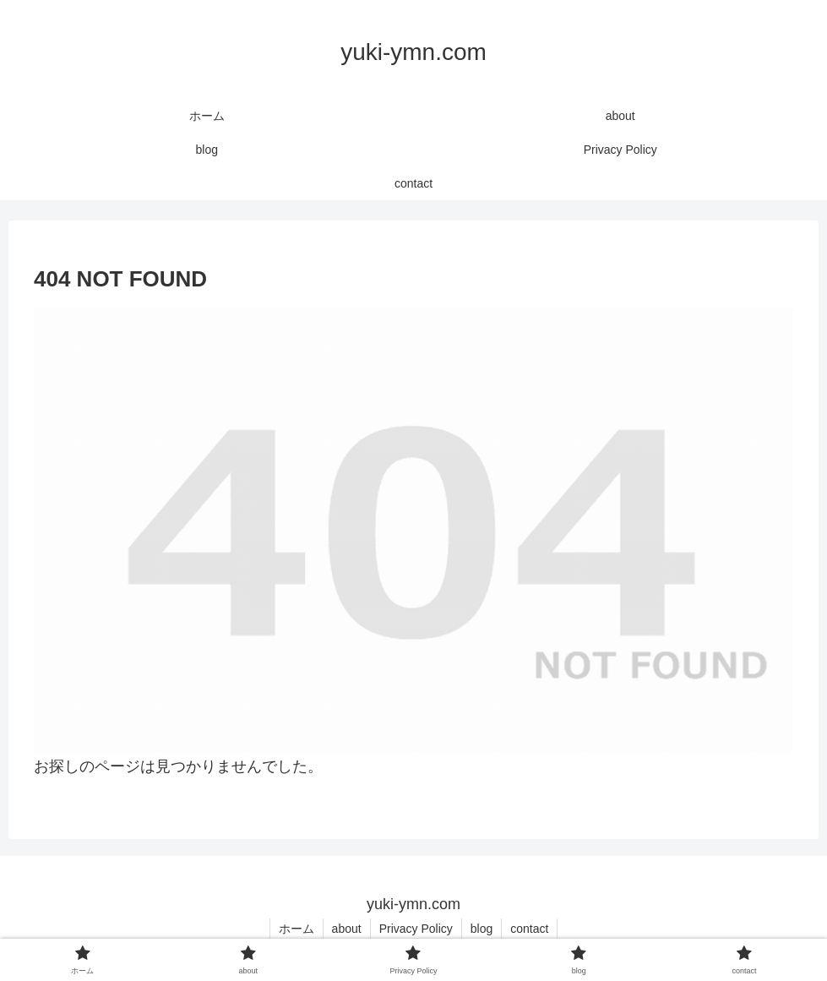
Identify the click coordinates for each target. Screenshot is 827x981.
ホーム (296, 928)
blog (481, 928)
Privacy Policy (416, 928)
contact (529, 928)
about (347, 928)
